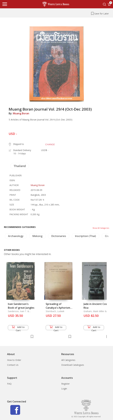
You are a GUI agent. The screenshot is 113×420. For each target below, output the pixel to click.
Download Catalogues (72, 364)
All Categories (68, 360)
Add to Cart (18, 328)
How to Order (14, 360)
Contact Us (12, 364)
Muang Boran (21, 113)
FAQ (9, 383)
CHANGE (50, 144)
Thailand (20, 166)
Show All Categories (101, 228)
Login (64, 388)
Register (65, 383)
